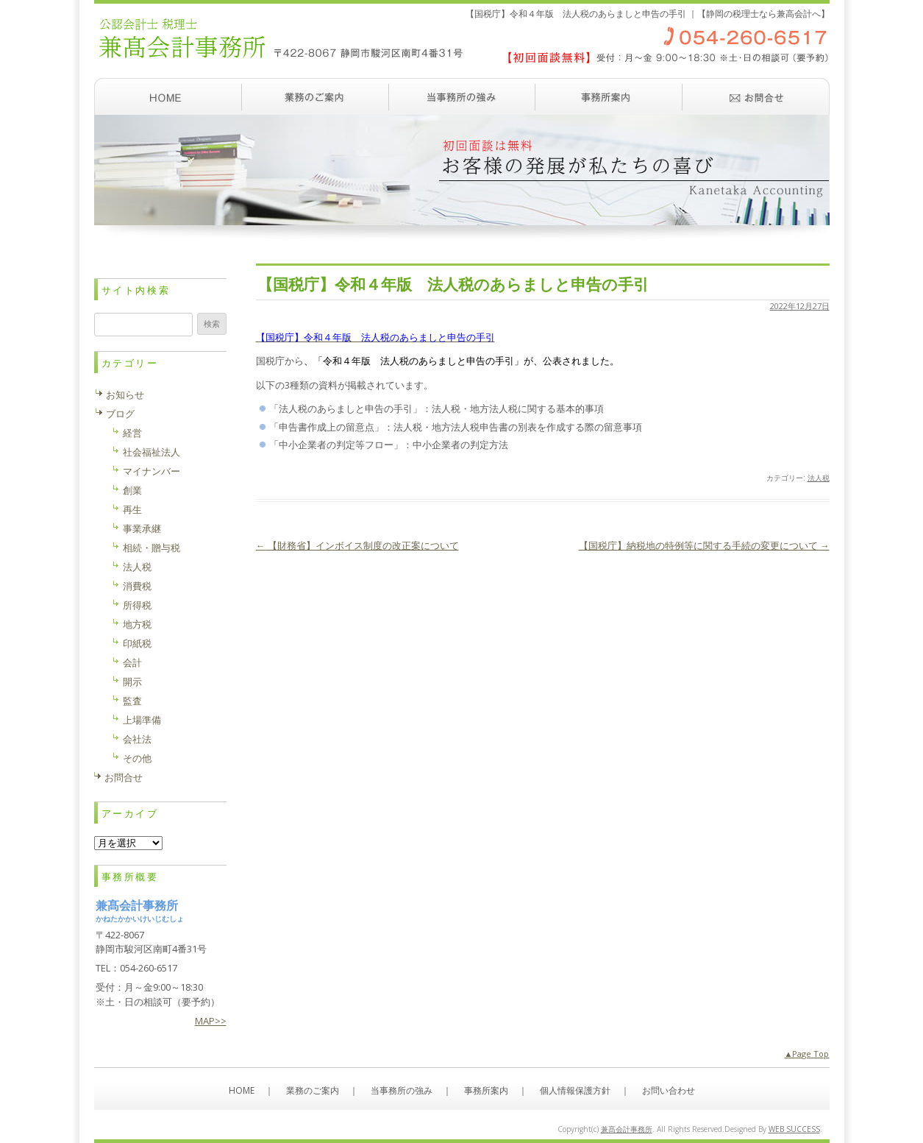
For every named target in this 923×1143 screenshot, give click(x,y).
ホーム (167, 96)
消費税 (137, 585)
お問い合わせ (756, 96)
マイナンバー (151, 471)
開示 (132, 681)
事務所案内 (609, 96)
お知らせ (125, 394)
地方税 (137, 624)
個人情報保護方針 (575, 1090)
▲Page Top (807, 1053)
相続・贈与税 (151, 547)
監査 (132, 700)
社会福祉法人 (151, 452)
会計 (132, 662)
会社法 (137, 739)
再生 (132, 509)
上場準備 (142, 719)
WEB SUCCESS (794, 1129)
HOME (241, 1090)
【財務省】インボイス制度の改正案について (357, 545)
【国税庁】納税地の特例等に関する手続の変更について (704, 545)
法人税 (819, 478)
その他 (137, 758)
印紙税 (137, 643)
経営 (132, 432)
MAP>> (211, 1020)
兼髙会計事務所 (626, 1129)
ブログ (120, 413)
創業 (132, 490)
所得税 (137, 605)
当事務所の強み (461, 96)
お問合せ (123, 777)
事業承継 (142, 528)
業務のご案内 (314, 96)
